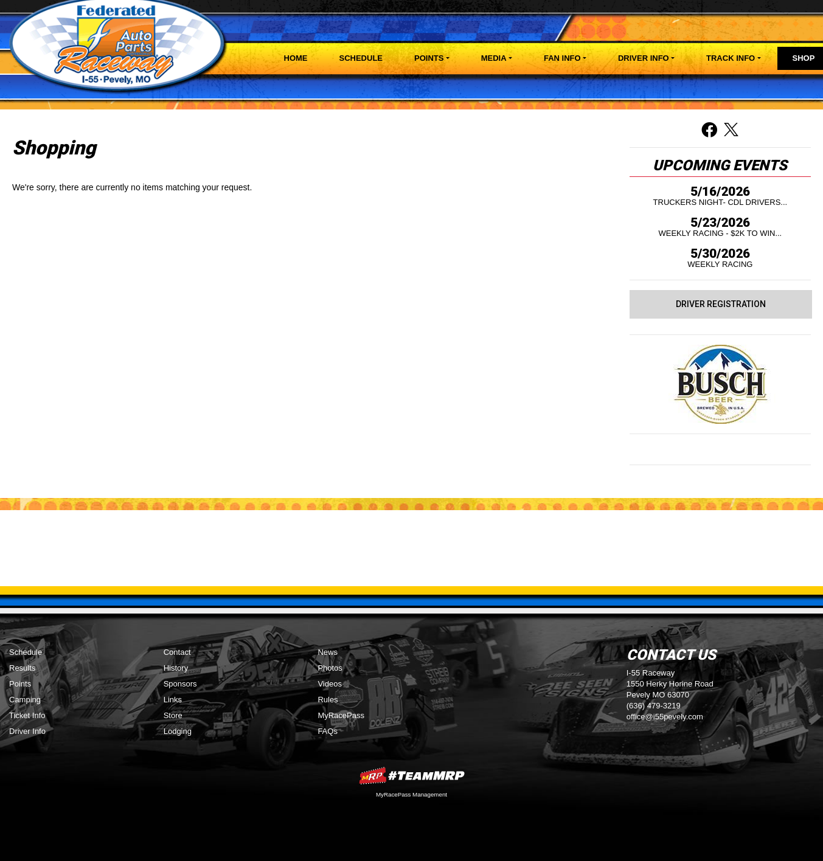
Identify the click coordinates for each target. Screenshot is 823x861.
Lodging (178, 731)
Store (173, 715)
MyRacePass (341, 715)
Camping (25, 699)
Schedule (361, 58)
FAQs (328, 731)
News (328, 652)
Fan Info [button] (562, 58)
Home (296, 58)
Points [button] (428, 58)
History (176, 668)
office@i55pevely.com (665, 716)
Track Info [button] (730, 58)
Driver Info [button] (643, 58)
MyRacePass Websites (412, 775)
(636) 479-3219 (654, 705)
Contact (177, 652)
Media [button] (494, 58)
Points (20, 683)
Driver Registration (721, 304)
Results (22, 668)
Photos (330, 668)
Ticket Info (27, 715)
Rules (328, 699)
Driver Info (27, 731)
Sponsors (180, 683)
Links (173, 699)
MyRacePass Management (411, 794)
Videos (330, 683)
